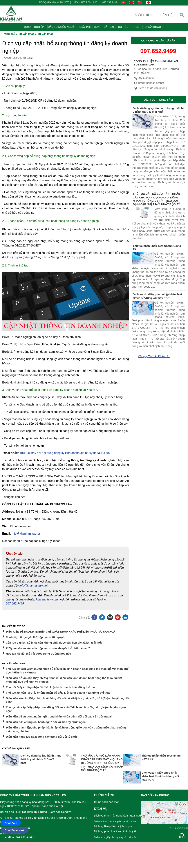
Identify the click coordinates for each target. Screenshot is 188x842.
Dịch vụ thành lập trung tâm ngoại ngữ (117, 815)
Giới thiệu (143, 15)
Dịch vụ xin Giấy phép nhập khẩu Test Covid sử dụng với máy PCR (160, 776)
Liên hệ (166, 15)
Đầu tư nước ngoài (63, 26)
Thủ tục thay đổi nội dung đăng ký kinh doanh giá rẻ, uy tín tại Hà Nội (65, 452)
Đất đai (110, 26)
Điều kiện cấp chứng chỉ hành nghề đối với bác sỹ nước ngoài (46, 722)
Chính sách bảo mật (106, 801)
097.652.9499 (109, 2)
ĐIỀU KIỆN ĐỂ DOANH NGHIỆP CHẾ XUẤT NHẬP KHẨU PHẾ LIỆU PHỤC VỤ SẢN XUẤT (61, 631)
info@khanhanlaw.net (53, 2)
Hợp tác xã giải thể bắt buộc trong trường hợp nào (38, 653)
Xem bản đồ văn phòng (150, 88)
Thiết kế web (174, 828)
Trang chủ (8, 33)
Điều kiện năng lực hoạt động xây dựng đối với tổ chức (41, 736)
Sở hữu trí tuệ (130, 26)
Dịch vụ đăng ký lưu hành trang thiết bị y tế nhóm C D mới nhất (41, 759)
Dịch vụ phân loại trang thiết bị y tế (115, 831)
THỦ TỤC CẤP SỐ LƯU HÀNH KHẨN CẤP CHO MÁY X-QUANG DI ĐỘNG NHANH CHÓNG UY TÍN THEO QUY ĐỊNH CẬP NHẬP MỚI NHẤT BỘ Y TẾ (102, 763)
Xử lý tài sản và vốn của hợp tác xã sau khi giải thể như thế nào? (48, 648)
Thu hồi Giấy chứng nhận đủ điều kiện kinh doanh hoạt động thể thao (51, 687)
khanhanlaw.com (47, 599)
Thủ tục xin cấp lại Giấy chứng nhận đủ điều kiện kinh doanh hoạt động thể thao (58, 692)
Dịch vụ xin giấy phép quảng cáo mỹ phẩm (115, 837)
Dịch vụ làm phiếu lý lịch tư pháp (114, 826)
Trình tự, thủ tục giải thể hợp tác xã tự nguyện (35, 637)
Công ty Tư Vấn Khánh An (154, 356)
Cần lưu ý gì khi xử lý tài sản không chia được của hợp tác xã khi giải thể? (54, 642)
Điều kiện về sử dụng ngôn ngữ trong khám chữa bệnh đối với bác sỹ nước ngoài (59, 716)
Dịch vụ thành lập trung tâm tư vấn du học (115, 821)
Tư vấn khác (153, 26)
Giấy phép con (91, 26)
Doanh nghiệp (35, 26)
